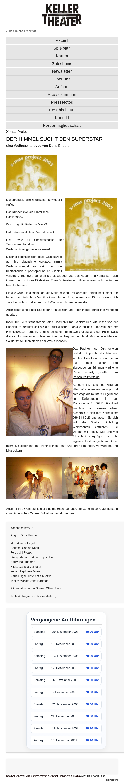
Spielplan (62, 48)
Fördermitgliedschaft (62, 125)
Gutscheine (62, 63)
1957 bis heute (62, 110)
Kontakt (62, 117)
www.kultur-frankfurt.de (92, 776)
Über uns (62, 79)
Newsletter (62, 71)
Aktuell (62, 40)
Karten (62, 56)
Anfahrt (62, 86)
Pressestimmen (62, 94)
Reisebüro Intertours (86, 377)
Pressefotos (62, 102)
